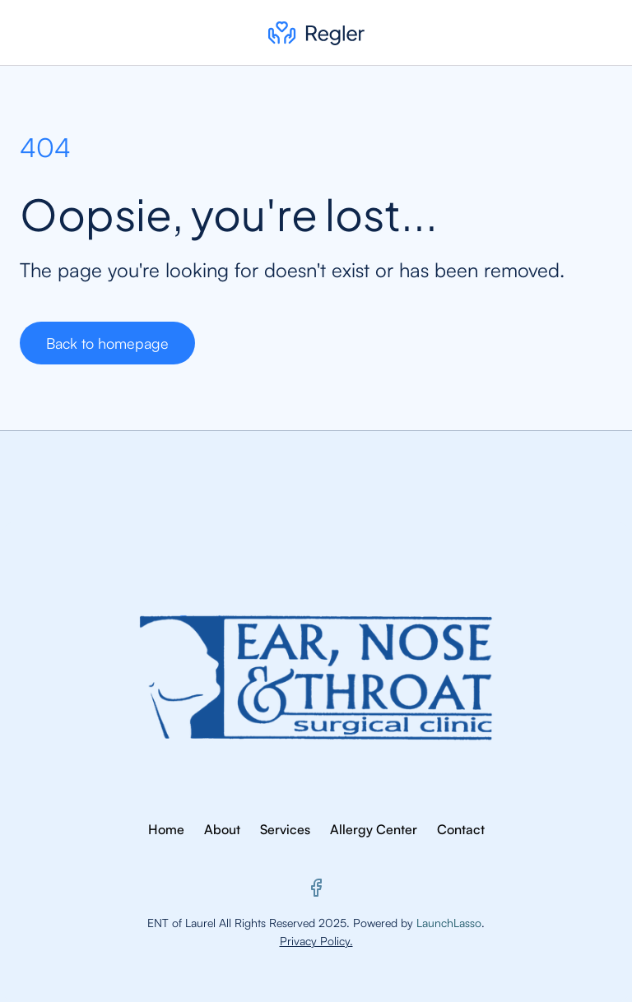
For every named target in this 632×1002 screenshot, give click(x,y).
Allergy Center (373, 829)
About (222, 829)
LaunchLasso (448, 923)
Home (166, 829)
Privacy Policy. (316, 941)
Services (285, 829)
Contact (461, 829)
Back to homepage (107, 343)
